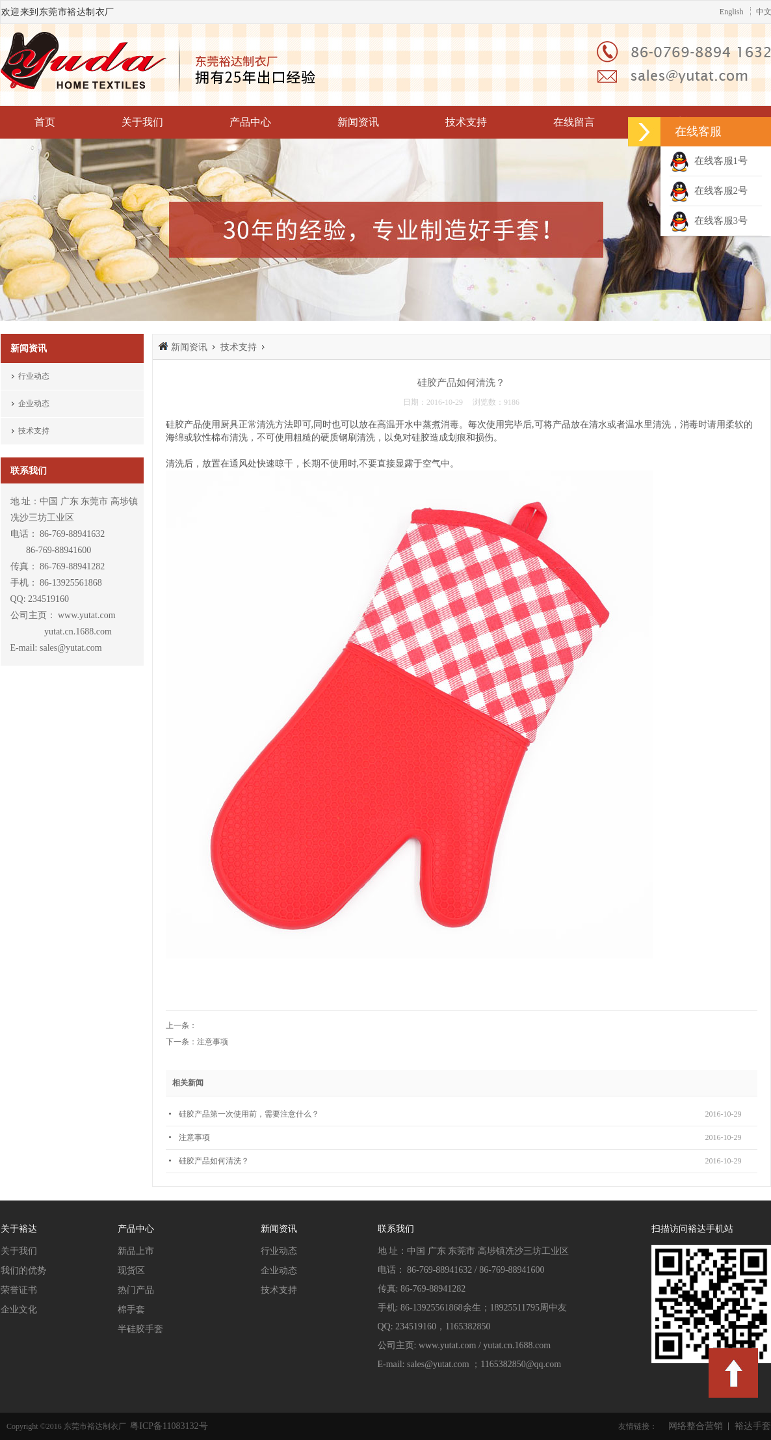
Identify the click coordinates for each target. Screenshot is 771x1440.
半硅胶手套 (140, 1329)
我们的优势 (23, 1270)
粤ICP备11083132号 (168, 1426)
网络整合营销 (695, 1426)
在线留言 (574, 122)
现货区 (131, 1270)
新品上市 (136, 1251)
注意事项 (212, 1041)
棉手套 (131, 1309)
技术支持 (466, 122)
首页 (44, 122)
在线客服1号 (709, 161)
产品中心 (250, 122)
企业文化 (19, 1309)
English (732, 11)
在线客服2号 (709, 190)
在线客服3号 (709, 220)
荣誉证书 (19, 1290)
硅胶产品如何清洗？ (214, 1160)
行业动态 (33, 376)
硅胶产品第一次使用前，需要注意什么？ (249, 1114)
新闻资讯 (358, 122)
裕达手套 (753, 1426)
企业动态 (33, 403)
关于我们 (142, 122)
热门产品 (136, 1290)
